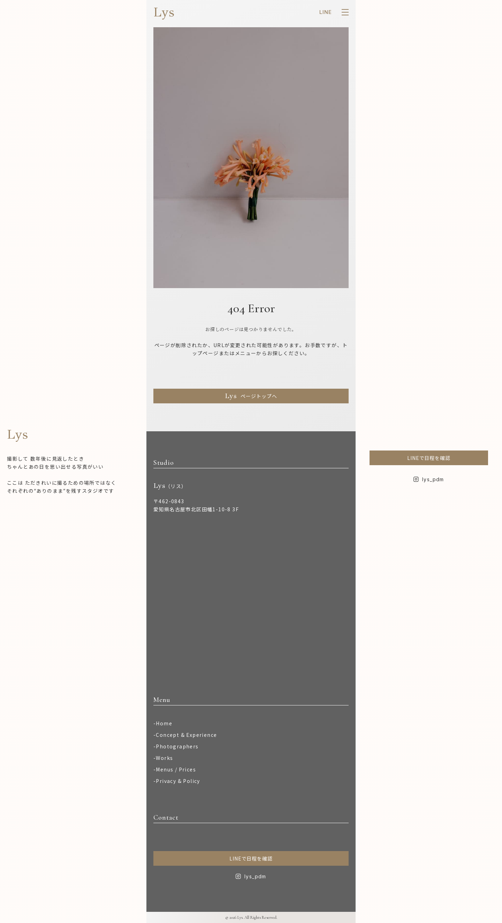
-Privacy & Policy (176, 780)
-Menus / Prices (174, 769)
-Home (162, 723)
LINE (325, 12)
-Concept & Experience (185, 734)
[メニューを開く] (345, 12)
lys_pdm (255, 876)
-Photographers (176, 746)
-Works (163, 757)
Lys (163, 12)
